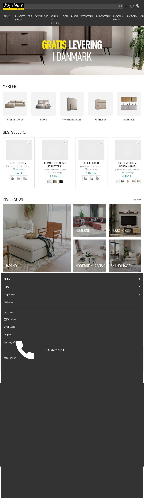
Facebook (109, 409)
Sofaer (6, 412)
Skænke (6, 416)
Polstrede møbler (11, 408)
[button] (126, 6)
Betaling (41, 412)
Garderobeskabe (11, 428)
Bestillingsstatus (45, 416)
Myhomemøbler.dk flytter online (52, 433)
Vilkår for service (116, 454)
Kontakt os (42, 428)
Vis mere (137, 199)
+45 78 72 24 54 (82, 416)
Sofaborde (8, 420)
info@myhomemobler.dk (85, 424)
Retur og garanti (45, 420)
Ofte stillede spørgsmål (48, 424)
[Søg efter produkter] (73, 6)
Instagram (109, 415)
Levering (41, 408)
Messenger (79, 428)
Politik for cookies (133, 454)
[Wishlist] (132, 6)
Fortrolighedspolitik (97, 454)
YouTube (116, 409)
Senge (6, 424)
